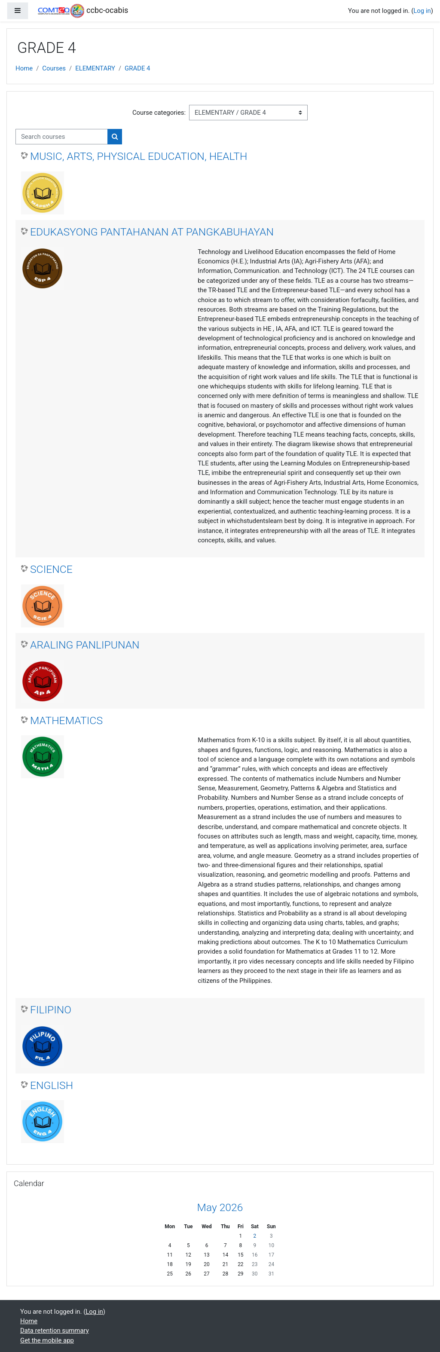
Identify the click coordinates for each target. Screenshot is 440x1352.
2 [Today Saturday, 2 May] (254, 1236)
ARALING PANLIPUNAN (85, 645)
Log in (422, 11)
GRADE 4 (137, 68)
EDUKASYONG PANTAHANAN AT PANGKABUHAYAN (152, 232)
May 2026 (220, 1207)
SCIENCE (51, 569)
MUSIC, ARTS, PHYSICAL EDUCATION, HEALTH (138, 156)
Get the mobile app (47, 1340)
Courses (54, 68)
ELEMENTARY (95, 68)
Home (24, 68)
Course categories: (159, 112)
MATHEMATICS (66, 720)
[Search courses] (61, 136)
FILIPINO (50, 1009)
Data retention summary (54, 1330)
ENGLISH (51, 1085)
